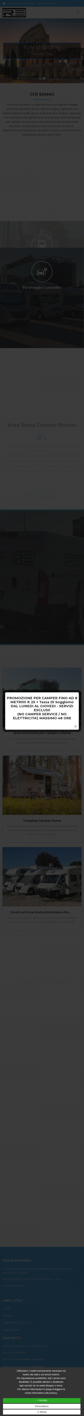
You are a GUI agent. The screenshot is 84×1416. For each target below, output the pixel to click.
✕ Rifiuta (42, 1412)
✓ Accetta (42, 1400)
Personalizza (41, 1406)
